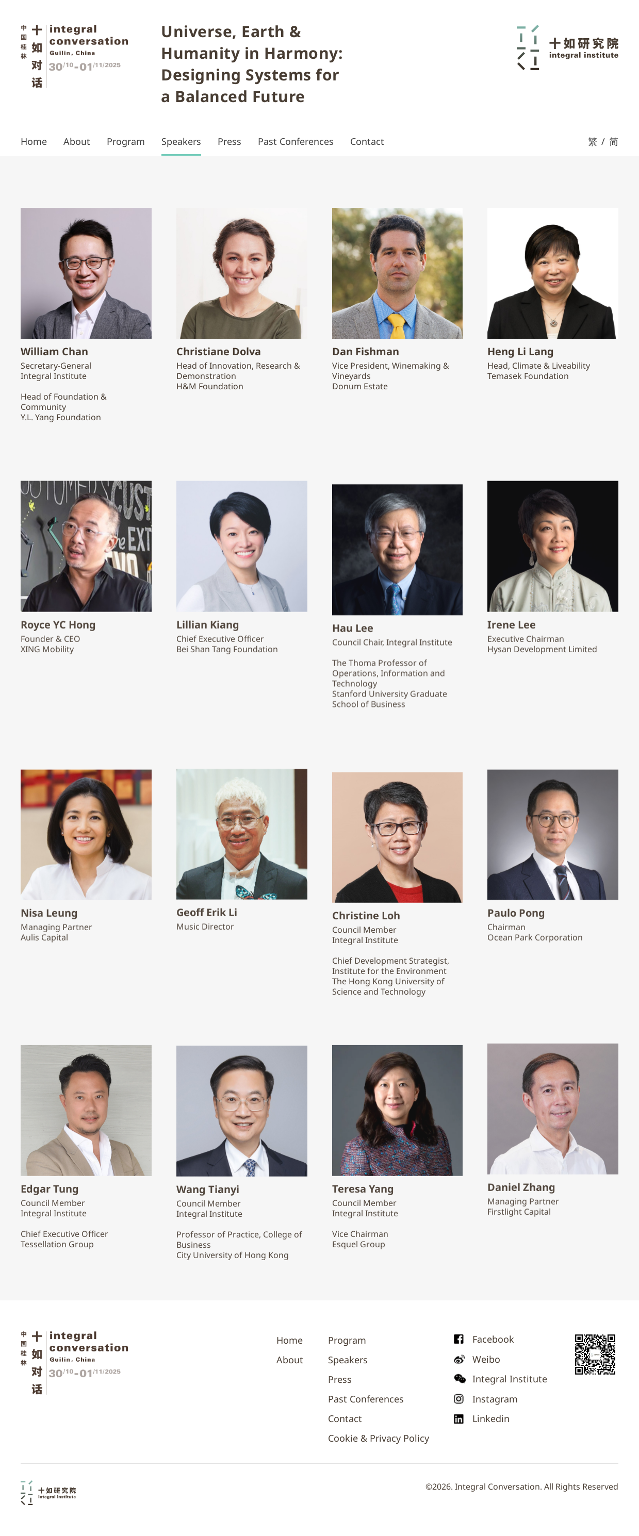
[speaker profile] (86, 273)
